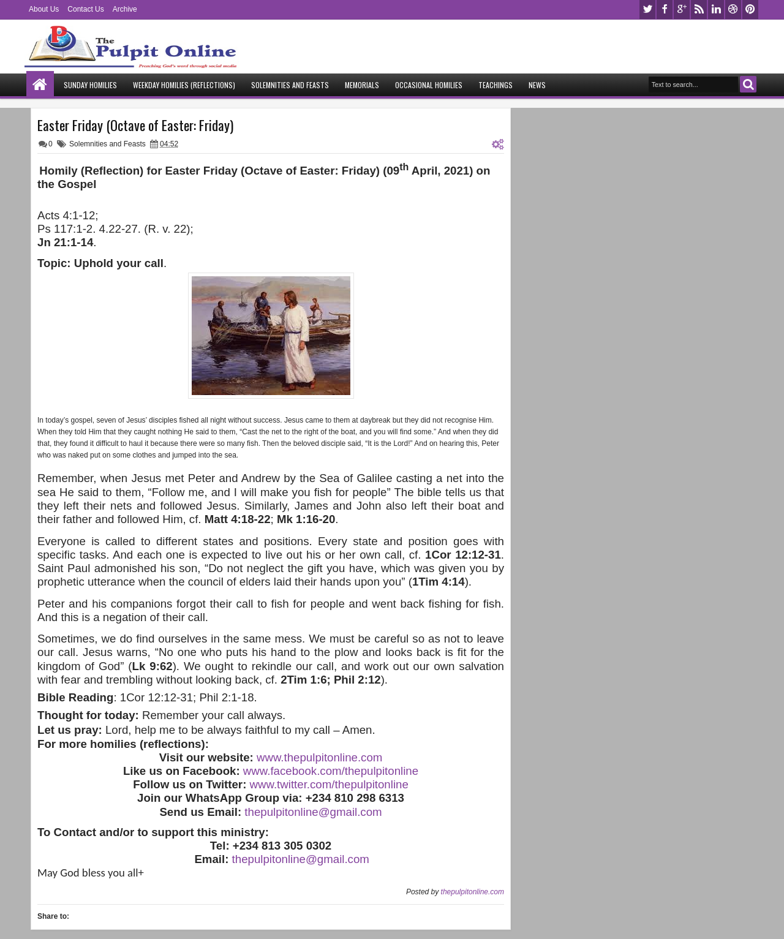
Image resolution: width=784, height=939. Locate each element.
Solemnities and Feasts (290, 85)
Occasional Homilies (428, 85)
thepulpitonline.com (472, 892)
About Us (44, 9)
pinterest (750, 9)
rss (699, 9)
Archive (125, 9)
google (682, 9)
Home (40, 85)
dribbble (733, 9)
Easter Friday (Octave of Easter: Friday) (135, 125)
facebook (665, 9)
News (537, 85)
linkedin (716, 9)
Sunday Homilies (90, 85)
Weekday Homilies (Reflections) (184, 85)
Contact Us (85, 9)
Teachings (495, 85)
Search (748, 84)
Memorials (362, 85)
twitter (647, 9)
